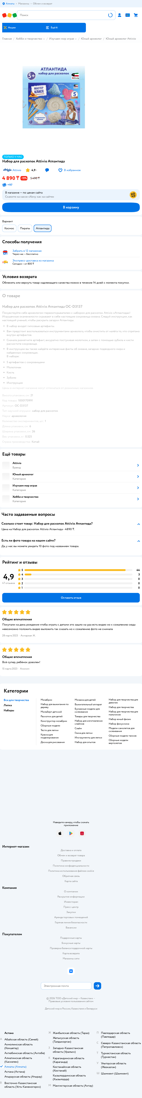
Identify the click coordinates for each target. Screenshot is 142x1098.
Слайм (78, 728)
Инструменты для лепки (88, 737)
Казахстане (77, 1008)
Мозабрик (46, 699)
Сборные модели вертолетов (118, 742)
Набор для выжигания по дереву (55, 706)
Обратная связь (71, 876)
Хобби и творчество (29, 39)
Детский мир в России (57, 1008)
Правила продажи (71, 860)
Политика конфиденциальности (71, 865)
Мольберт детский (51, 711)
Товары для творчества (87, 716)
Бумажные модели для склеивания (87, 710)
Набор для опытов (85, 742)
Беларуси (91, 1008)
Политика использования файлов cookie (71, 870)
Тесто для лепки (49, 730)
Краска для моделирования (49, 736)
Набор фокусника (119, 723)
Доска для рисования (53, 742)
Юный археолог (91, 39)
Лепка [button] (8, 705)
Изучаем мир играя (61, 39)
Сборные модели (50, 725)
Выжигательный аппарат (88, 704)
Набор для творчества (121, 707)
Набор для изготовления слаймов (88, 722)
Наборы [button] (9, 710)
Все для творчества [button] (16, 700)
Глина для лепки (84, 733)
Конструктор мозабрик (54, 721)
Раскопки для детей (52, 716)
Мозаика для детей (85, 699)
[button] (51, 27)
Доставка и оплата (71, 850)
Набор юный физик (120, 719)
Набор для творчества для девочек (123, 701)
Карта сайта (71, 881)
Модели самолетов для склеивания (121, 730)
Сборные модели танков (122, 735)
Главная (7, 39)
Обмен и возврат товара (71, 855)
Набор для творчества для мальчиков (123, 713)
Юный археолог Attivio (121, 39)
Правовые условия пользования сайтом (71, 1001)
